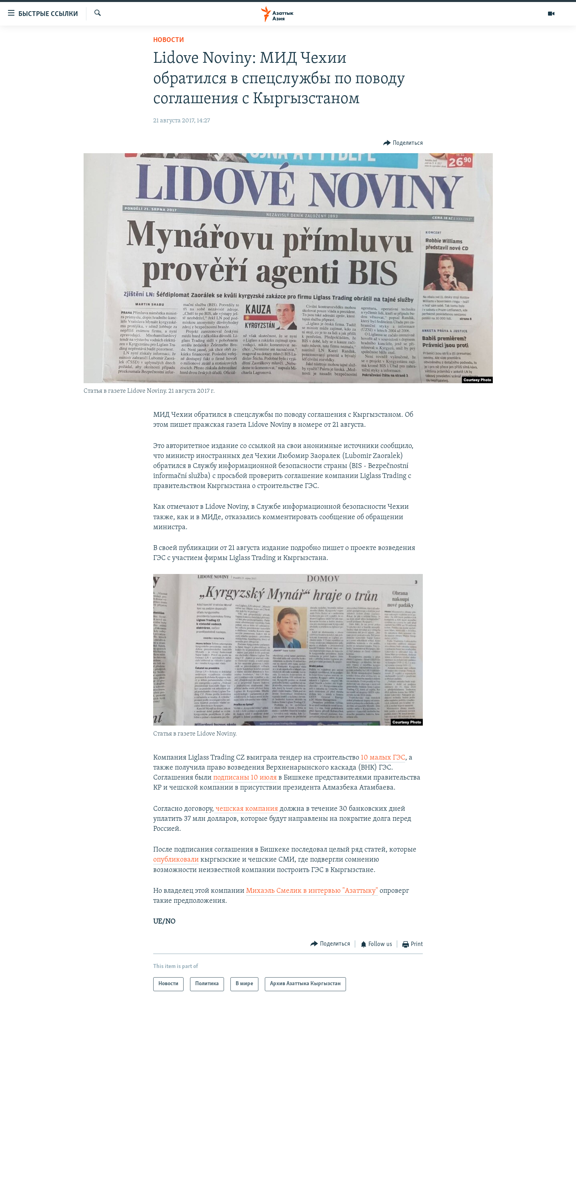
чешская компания (246, 809)
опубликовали (176, 860)
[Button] (403, 143)
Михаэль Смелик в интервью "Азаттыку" (312, 891)
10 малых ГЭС (383, 758)
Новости (168, 40)
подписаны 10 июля (245, 778)
